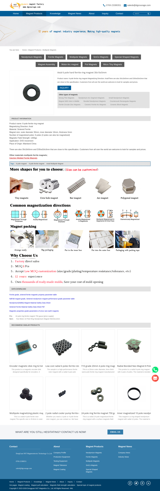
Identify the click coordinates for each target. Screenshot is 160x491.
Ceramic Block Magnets (119, 105)
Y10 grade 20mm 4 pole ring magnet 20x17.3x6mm (107, 366)
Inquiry (105, 13)
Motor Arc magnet (69, 64)
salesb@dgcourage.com (139, 5)
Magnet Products (34, 13)
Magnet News (74, 13)
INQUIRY (64, 88)
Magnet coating (24, 485)
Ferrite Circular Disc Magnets (69, 105)
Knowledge (55, 13)
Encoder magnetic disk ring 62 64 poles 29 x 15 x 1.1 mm (38, 366)
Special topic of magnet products (89, 485)
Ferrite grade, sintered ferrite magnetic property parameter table (33, 295)
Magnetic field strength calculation (62, 485)
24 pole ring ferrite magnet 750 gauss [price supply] (34, 316)
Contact (119, 13)
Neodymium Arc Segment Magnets (91, 98)
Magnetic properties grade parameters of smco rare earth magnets (34, 311)
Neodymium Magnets (31, 57)
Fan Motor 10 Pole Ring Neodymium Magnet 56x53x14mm (38, 319)
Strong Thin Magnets (66, 98)
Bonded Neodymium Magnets (95, 101)
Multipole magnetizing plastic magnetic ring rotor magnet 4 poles (42, 413)
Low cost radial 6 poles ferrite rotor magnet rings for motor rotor (77, 366)
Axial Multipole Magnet (54, 164)
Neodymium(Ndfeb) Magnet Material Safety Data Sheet (30, 303)
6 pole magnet (21, 164)
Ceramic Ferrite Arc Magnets (95, 105)
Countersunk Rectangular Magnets (123, 101)
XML (71, 488)
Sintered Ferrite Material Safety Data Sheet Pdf (27, 307)
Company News (124, 453)
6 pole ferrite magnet (36, 164)
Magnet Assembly (46, 64)
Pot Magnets (91, 64)
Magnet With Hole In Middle (69, 101)
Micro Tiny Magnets (112, 64)
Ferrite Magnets (55, 57)
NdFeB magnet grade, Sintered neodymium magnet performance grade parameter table (42, 299)
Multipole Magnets (49, 50)
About (91, 13)
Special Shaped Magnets (127, 57)
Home (16, 13)
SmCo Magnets (100, 57)
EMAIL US (115, 432)
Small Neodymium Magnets (119, 98)
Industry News (123, 457)
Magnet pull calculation (39, 485)
